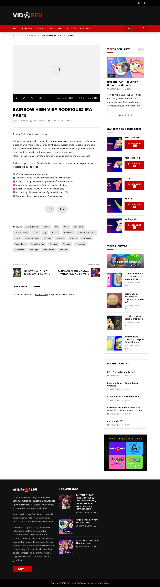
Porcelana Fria (132, 157)
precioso (66, 244)
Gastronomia (132, 137)
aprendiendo (32, 227)
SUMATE (22, 569)
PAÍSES (74, 28)
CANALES (41, 28)
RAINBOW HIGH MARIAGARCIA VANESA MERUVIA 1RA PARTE (73, 272)
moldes (47, 238)
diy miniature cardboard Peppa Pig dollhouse (134, 339)
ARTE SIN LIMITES (29, 35)
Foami (128, 178)
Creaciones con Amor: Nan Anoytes (88, 541)
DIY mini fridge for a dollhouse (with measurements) (134, 276)
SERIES (52, 28)
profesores (19, 250)
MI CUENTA (85, 28)
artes (66, 227)
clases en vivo (21, 232)
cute (36, 232)
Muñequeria (131, 219)
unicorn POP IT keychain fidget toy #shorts (122, 83)
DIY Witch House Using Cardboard (134, 317)
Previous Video (20, 264)
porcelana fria (37, 244)
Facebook (68, 232)
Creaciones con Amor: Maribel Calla (88, 521)
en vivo (55, 232)
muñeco (73, 238)
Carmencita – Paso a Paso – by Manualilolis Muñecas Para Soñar (124, 409)
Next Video (94, 264)
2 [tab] (123, 115)
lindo (17, 238)
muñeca (60, 238)
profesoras (80, 244)
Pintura (128, 198)
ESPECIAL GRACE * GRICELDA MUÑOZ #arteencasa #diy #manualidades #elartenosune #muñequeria (86, 502)
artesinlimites (21, 120)
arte (56, 227)
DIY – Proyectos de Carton (121, 372)
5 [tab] (131, 115)
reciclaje (34, 250)
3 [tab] (125, 115)
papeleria (87, 238)
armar (46, 227)
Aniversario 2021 (115, 421)
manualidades (32, 238)
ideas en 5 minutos (86, 232)
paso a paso (20, 244)
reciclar (63, 250)
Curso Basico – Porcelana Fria (123, 396)
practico (53, 244)
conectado (41, 294)
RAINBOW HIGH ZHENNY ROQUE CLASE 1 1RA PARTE (37, 272)
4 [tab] (128, 115)
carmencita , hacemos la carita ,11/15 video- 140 (134, 298)
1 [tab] (120, 115)
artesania (78, 227)
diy (45, 232)
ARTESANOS (28, 28)
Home (15, 35)
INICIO (16, 28)
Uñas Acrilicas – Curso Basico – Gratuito (123, 384)
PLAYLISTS (63, 28)
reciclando (49, 250)
